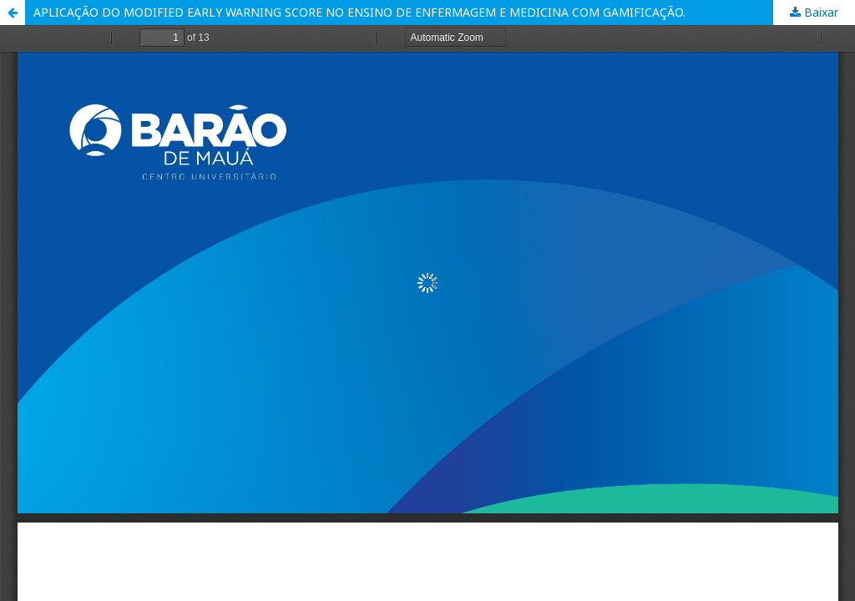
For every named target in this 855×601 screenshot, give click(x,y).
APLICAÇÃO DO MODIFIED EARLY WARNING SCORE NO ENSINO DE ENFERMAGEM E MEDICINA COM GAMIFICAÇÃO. (359, 12)
